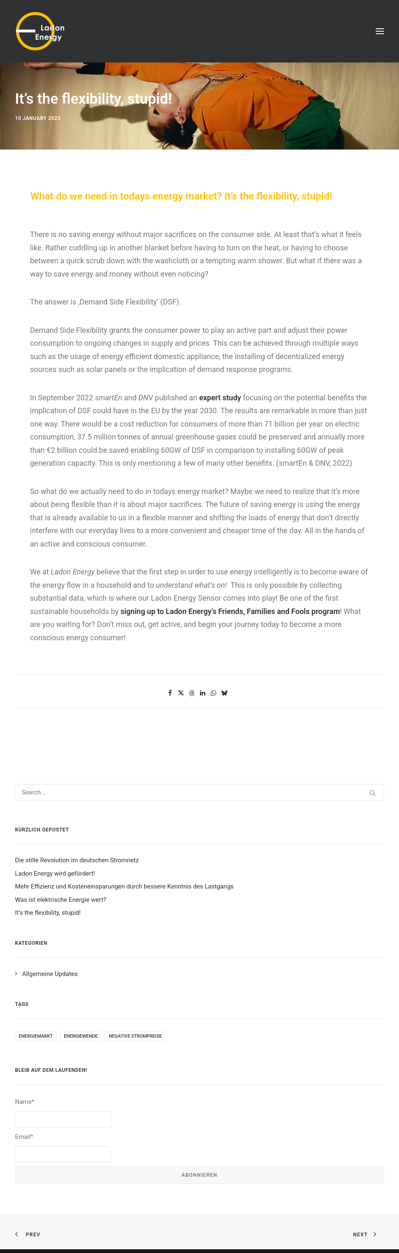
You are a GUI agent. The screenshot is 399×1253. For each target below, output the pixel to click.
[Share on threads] (192, 693)
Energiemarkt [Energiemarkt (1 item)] (36, 1036)
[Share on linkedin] (203, 693)
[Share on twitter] (181, 693)
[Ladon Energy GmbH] (40, 31)
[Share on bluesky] (224, 693)
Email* (63, 1148)
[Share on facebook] (170, 693)
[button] (380, 31)
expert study (220, 397)
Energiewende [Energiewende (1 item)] (80, 1036)
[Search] (199, 792)
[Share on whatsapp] (214, 693)
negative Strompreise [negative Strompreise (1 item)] (135, 1036)
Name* (63, 1113)
